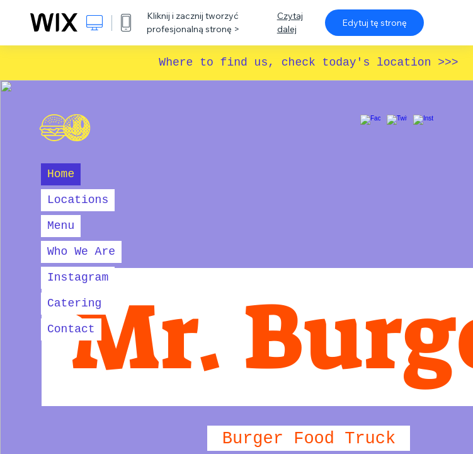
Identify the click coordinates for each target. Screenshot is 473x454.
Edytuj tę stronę (374, 22)
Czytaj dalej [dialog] (290, 22)
